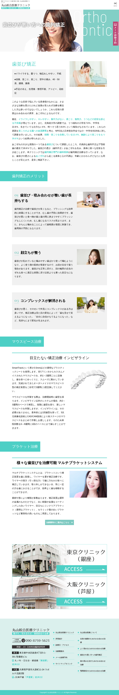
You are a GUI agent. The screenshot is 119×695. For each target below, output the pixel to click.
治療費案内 (60, 651)
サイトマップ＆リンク (64, 664)
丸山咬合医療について (88, 632)
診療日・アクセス (62, 645)
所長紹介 (59, 639)
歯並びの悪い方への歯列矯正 (91, 655)
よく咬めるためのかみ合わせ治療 (92, 649)
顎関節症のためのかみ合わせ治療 (92, 671)
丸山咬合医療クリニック (65, 632)
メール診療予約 (61, 657)
